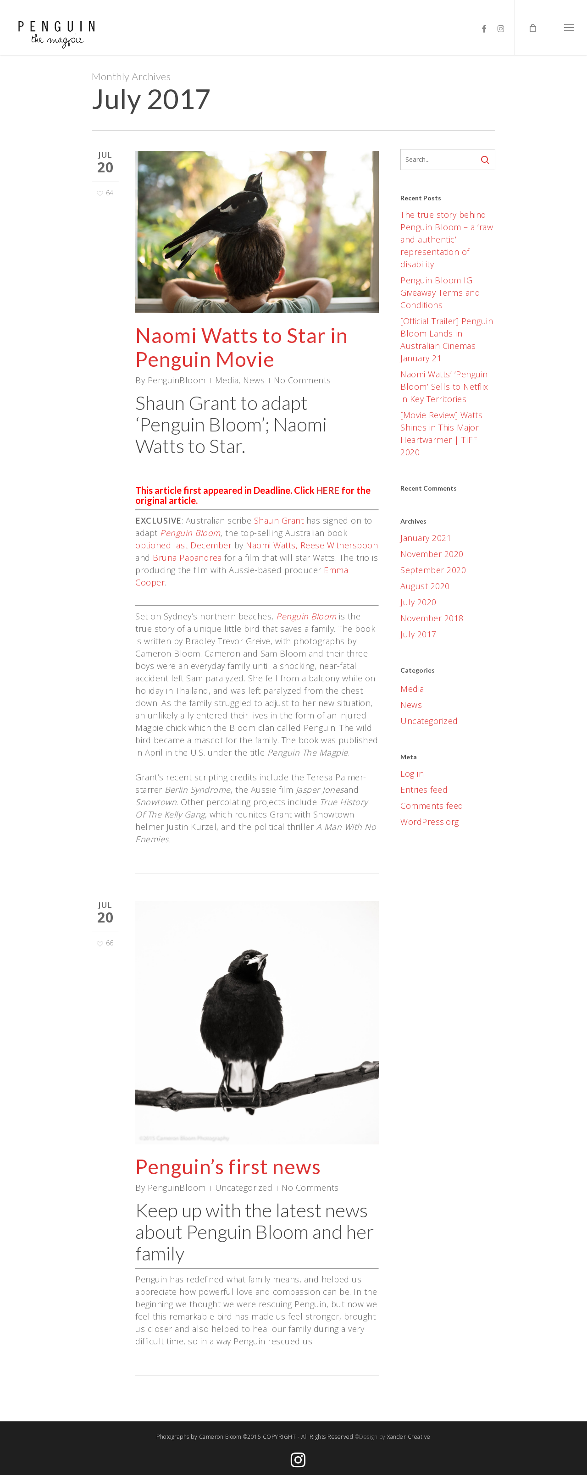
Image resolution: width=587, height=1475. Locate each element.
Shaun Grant (279, 520)
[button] (569, 27)
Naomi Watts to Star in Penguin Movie (241, 347)
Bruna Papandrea (187, 557)
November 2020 (432, 553)
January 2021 (425, 537)
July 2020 (418, 602)
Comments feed (432, 805)
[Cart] (532, 27)
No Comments (302, 380)
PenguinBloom (177, 380)
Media (227, 380)
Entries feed (424, 789)
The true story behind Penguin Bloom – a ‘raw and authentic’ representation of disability (446, 239)
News (254, 380)
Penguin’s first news (228, 1175)
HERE (327, 490)
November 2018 (432, 618)
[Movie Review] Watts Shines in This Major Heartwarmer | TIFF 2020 (441, 433)
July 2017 (418, 634)
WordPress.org (429, 821)
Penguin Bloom (190, 532)
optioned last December (183, 545)
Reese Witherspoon (339, 545)
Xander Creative (409, 1437)
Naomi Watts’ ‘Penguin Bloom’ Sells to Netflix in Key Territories (444, 386)
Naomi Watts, (272, 545)
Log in (412, 773)
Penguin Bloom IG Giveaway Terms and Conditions (440, 292)
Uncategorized (244, 1195)
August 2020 (425, 585)
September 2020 (433, 569)
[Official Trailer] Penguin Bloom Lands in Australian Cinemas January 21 (446, 339)
